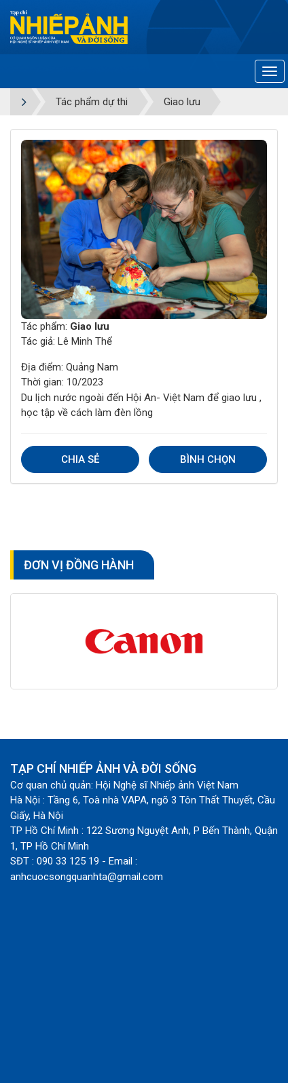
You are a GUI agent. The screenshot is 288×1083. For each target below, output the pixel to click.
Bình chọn (208, 459)
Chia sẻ (80, 459)
